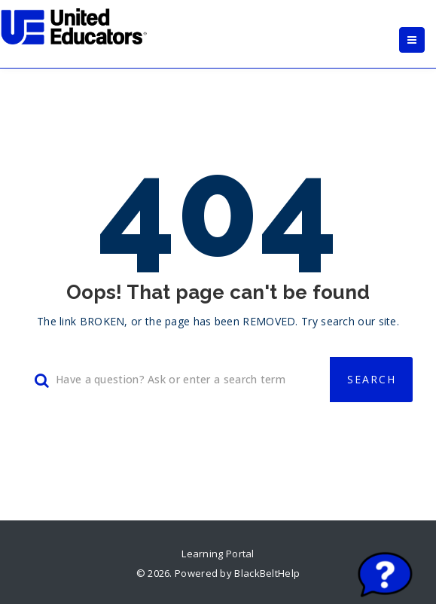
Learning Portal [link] (218, 553)
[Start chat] (385, 576)
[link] (74, 26)
